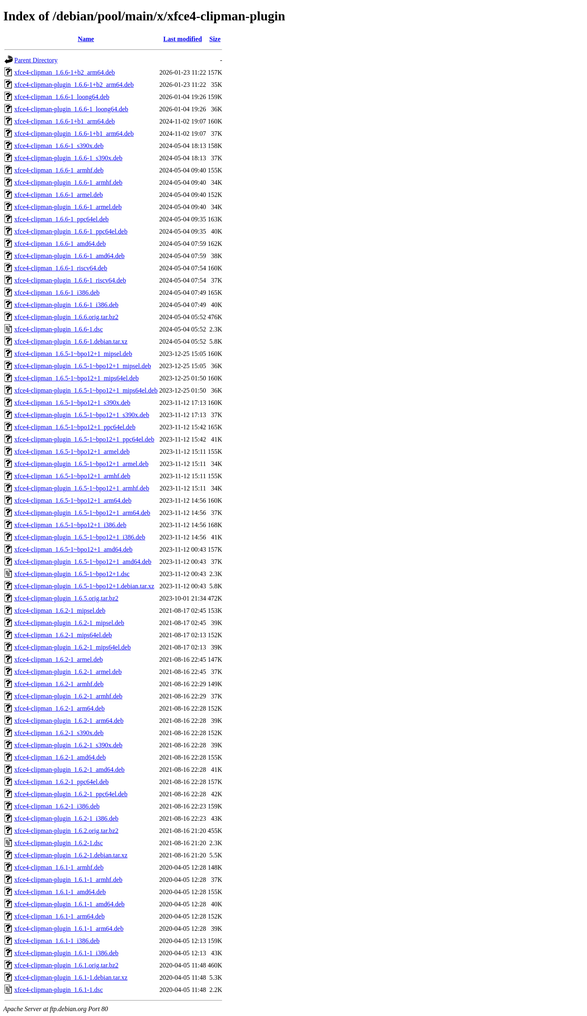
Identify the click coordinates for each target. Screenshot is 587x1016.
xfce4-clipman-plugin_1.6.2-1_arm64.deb (69, 720)
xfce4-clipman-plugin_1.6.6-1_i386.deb (66, 304)
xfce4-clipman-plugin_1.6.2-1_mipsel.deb (69, 622)
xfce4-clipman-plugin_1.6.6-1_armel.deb (67, 206)
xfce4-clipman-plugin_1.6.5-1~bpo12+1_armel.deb (81, 463)
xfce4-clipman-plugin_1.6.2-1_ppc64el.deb (71, 794)
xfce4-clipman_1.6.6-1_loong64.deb (61, 96)
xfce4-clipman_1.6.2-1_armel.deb (58, 659)
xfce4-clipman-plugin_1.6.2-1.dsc (58, 842)
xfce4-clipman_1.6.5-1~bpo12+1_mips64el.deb (76, 378)
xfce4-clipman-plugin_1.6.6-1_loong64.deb (71, 109)
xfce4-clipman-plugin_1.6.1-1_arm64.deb (69, 928)
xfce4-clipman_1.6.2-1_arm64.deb (59, 708)
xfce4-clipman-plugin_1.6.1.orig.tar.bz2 (66, 965)
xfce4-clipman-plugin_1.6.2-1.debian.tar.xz (71, 855)
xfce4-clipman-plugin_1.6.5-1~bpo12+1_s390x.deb (81, 414)
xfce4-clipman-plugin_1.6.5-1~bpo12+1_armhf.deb (81, 488)
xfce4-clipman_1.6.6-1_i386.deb (56, 292)
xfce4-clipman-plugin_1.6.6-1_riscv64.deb (70, 280)
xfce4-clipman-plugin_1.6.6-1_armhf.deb (68, 182)
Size (215, 38)
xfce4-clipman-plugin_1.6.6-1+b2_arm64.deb (74, 84)
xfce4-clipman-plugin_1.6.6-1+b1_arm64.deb (74, 133)
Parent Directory (35, 60)
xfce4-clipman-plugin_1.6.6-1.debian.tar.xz (71, 341)
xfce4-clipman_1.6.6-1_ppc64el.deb (61, 219)
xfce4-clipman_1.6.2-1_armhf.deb (59, 683)
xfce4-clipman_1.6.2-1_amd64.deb (60, 757)
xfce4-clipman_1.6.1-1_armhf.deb (59, 867)
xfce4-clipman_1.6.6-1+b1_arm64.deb (64, 121)
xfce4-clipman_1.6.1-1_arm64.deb (59, 916)
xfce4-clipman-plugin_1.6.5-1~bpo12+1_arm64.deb (82, 512)
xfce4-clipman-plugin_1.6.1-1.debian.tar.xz (71, 977)
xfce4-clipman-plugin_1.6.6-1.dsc (58, 329)
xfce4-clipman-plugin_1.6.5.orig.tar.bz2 (66, 598)
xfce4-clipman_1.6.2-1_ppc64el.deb (61, 781)
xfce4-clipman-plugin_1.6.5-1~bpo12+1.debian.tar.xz (84, 586)
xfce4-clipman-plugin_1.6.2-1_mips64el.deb (72, 647)
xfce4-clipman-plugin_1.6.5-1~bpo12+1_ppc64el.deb (84, 439)
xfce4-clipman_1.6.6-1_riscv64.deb (60, 268)
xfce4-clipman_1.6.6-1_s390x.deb (59, 145)
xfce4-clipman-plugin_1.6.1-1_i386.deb (66, 953)
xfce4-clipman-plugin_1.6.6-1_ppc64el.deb (71, 231)
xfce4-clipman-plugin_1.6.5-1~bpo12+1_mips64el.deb (85, 390)
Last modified (182, 38)
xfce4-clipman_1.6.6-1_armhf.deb (59, 170)
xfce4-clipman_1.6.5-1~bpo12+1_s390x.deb (72, 402)
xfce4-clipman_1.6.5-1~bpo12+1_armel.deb (72, 451)
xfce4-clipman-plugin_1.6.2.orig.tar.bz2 (66, 830)
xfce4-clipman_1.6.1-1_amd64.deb (60, 891)
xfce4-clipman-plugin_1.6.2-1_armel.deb (67, 671)
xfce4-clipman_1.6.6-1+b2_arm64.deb (64, 72)
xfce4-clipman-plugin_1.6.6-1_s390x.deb (68, 158)
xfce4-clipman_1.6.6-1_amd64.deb (60, 243)
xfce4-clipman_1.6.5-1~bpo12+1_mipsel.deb (73, 353)
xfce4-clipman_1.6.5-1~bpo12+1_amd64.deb (73, 549)
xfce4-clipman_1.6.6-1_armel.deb (58, 194)
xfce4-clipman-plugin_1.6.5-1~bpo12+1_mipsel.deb (82, 365)
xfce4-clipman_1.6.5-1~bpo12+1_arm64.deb (72, 500)
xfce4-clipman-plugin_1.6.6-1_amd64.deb (69, 255)
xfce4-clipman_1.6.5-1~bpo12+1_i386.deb (70, 524)
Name (86, 38)
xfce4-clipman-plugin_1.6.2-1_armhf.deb (68, 696)
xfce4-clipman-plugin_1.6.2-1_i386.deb (66, 818)
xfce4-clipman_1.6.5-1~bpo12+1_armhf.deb (72, 476)
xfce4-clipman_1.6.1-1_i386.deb (56, 940)
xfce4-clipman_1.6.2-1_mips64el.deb (63, 635)
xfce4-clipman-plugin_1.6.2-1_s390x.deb (68, 745)
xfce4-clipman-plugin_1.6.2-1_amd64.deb (69, 769)
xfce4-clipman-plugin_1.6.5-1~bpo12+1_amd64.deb (82, 561)
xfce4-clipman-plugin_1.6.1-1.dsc (58, 989)
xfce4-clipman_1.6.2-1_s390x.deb (59, 732)
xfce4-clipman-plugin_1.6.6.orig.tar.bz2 (66, 317)
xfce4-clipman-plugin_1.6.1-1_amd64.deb (69, 904)
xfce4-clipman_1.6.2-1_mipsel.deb (60, 610)
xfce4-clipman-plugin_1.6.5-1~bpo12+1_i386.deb (79, 537)
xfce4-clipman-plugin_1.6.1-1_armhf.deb (68, 879)
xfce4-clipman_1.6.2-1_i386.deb (56, 806)
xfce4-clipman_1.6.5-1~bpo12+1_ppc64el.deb (74, 427)
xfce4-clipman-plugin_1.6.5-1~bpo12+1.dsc (72, 573)
